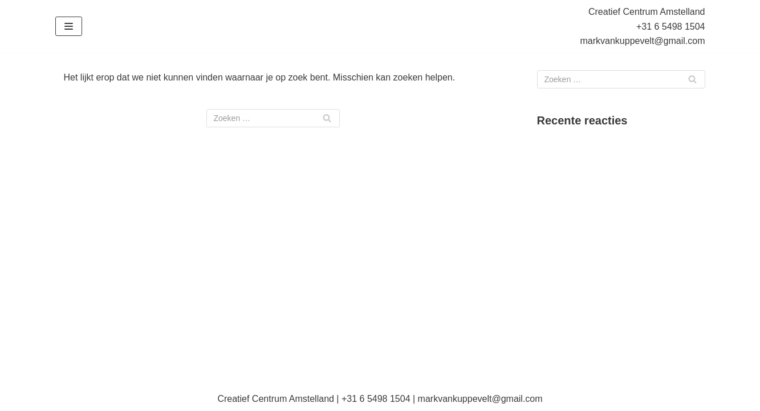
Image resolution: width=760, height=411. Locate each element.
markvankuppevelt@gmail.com (642, 41)
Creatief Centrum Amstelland (646, 12)
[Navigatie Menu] (68, 26)
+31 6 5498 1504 (670, 26)
